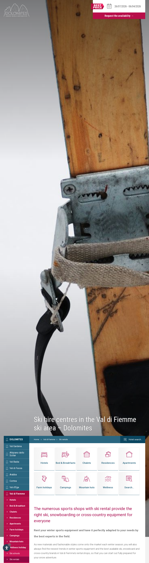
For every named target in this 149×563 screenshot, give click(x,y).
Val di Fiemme (17, 493)
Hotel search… (132, 439)
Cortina (13, 481)
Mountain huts (16, 541)
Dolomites (16, 439)
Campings (14, 535)
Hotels (13, 500)
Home (36, 439)
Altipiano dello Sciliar (17, 454)
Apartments (15, 524)
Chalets (13, 512)
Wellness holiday (18, 547)
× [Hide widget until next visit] (9, 545)
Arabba (13, 474)
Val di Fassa (16, 468)
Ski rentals (14, 559)
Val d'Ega (14, 487)
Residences (15, 518)
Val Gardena (16, 446)
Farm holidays (16, 529)
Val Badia (14, 461)
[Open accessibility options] (6, 547)
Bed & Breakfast (17, 506)
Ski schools (15, 553)
